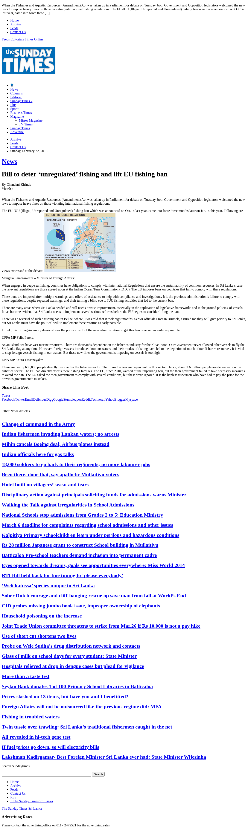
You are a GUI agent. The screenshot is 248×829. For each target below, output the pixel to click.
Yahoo (109, 399)
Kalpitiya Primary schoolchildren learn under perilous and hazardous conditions (90, 535)
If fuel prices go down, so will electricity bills (50, 747)
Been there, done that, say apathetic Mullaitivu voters (60, 474)
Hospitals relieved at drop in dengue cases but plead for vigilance (73, 666)
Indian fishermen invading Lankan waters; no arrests (60, 434)
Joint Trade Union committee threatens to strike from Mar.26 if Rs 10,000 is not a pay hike (101, 626)
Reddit (86, 399)
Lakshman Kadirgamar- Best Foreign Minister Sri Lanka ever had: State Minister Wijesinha (104, 757)
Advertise (17, 132)
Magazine (17, 116)
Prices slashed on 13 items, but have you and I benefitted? (65, 696)
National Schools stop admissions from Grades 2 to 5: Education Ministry (82, 515)
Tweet (6, 395)
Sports (14, 109)
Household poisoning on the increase (42, 616)
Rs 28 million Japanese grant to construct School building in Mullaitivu (80, 545)
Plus (13, 105)
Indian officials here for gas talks (38, 454)
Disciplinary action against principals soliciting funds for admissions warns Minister (94, 494)
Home (14, 20)
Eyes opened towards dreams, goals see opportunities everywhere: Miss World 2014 (93, 565)
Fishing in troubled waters (31, 716)
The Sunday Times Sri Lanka (31, 801)
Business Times (21, 112)
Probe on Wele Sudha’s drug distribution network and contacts (71, 646)
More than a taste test (25, 676)
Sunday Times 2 (21, 101)
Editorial (16, 97)
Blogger (119, 399)
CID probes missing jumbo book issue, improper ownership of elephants (81, 605)
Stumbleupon (72, 399)
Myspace (131, 399)
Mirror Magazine (31, 120)
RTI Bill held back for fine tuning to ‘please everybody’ (62, 575)
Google (58, 399)
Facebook (8, 399)
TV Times (26, 124)
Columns (16, 93)
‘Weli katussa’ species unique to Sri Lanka (48, 585)
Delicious (39, 399)
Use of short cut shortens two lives (39, 636)
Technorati (98, 399)
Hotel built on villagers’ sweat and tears (45, 484)
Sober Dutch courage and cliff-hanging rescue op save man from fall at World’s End (94, 595)
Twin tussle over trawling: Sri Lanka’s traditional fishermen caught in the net (87, 727)
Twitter (20, 399)
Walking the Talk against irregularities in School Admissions (68, 505)
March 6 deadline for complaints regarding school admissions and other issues (87, 525)
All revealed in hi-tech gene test (36, 737)
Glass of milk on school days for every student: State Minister (69, 656)
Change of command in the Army (38, 424)
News (14, 89)
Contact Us (18, 32)
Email (29, 399)
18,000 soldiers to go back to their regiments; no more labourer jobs (76, 464)
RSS (13, 797)
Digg (49, 399)
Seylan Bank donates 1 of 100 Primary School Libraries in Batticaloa (77, 686)
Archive (15, 24)
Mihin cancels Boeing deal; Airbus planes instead (55, 444)
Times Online (34, 39)
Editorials (17, 39)
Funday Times (20, 128)
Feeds (14, 28)
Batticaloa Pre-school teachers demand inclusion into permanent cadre (79, 555)
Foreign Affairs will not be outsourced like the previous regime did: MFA (82, 706)
